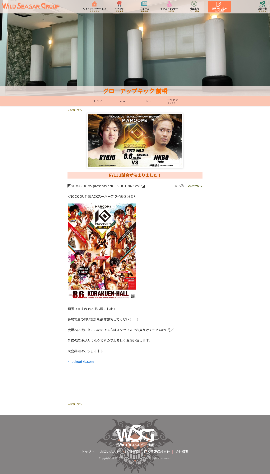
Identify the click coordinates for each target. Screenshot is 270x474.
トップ (97, 101)
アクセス (172, 101)
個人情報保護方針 (157, 451)
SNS (147, 101)
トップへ (88, 451)
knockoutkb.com (81, 361)
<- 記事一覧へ (75, 110)
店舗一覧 (131, 451)
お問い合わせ (110, 451)
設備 (122, 101)
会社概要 (182, 451)
